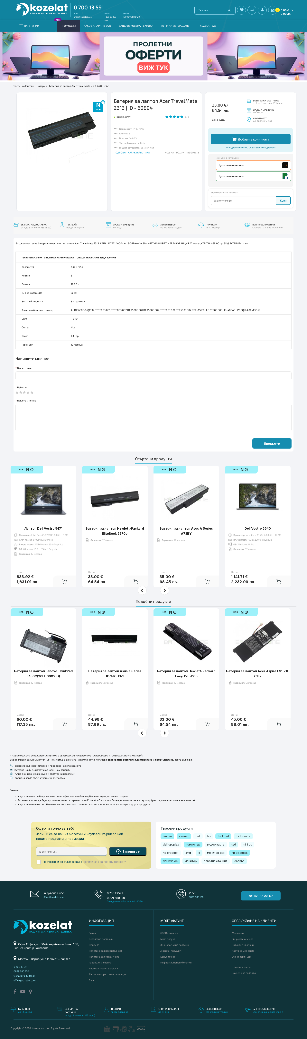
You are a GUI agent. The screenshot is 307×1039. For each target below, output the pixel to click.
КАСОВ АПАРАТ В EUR (97, 25)
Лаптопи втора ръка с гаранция (107, 974)
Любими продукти (171, 950)
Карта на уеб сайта (243, 950)
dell (198, 836)
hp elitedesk (240, 852)
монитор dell (216, 852)
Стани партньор (241, 956)
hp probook (170, 852)
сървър (239, 861)
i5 (199, 852)
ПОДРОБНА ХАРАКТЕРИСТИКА (132, 152)
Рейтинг (22, 387)
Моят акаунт (167, 938)
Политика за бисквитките (104, 956)
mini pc (247, 844)
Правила (94, 944)
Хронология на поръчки (174, 944)
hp (209, 836)
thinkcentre (243, 836)
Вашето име (24, 368)
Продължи (272, 443)
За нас (92, 933)
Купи (283, 200)
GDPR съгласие (169, 933)
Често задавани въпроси (103, 968)
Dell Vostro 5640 (258, 528)
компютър (193, 844)
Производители (241, 967)
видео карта (215, 844)
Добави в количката (250, 139)
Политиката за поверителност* (104, 861)
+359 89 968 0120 (131, 17)
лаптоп (184, 836)
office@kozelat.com (83, 17)
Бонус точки (167, 956)
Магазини (238, 933)
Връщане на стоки (243, 944)
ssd (233, 844)
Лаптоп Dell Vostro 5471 (43, 528)
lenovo (167, 836)
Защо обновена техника (136, 25)
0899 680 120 (116, 897)
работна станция (215, 861)
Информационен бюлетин (176, 962)
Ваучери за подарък (244, 972)
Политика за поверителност (105, 950)
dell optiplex (171, 844)
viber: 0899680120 (24, 975)
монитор (191, 861)
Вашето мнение (26, 400)
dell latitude (170, 861)
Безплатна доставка (101, 938)
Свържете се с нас (242, 938)
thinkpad (223, 836)
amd (188, 852)
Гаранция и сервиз (100, 962)
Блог (91, 980)
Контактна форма (260, 895)
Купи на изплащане (175, 25)
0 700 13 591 (89, 7)
